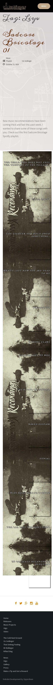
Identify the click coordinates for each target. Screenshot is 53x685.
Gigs (5, 628)
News (6, 657)
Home (6, 618)
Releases (7, 621)
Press (6, 667)
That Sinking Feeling (12, 644)
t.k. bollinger (9, 641)
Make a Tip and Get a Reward (16, 671)
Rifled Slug (8, 651)
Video (6, 631)
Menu (43, 6)
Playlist (9, 61)
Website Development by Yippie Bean (18, 679)
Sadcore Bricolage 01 (23, 42)
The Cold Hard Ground (13, 638)
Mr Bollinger (9, 648)
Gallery (6, 664)
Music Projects (10, 624)
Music (8, 58)
